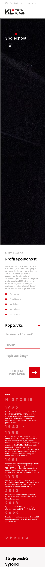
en (32, 3)
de (36, 3)
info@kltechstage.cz (15, 3)
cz (29, 3)
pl (39, 3)
